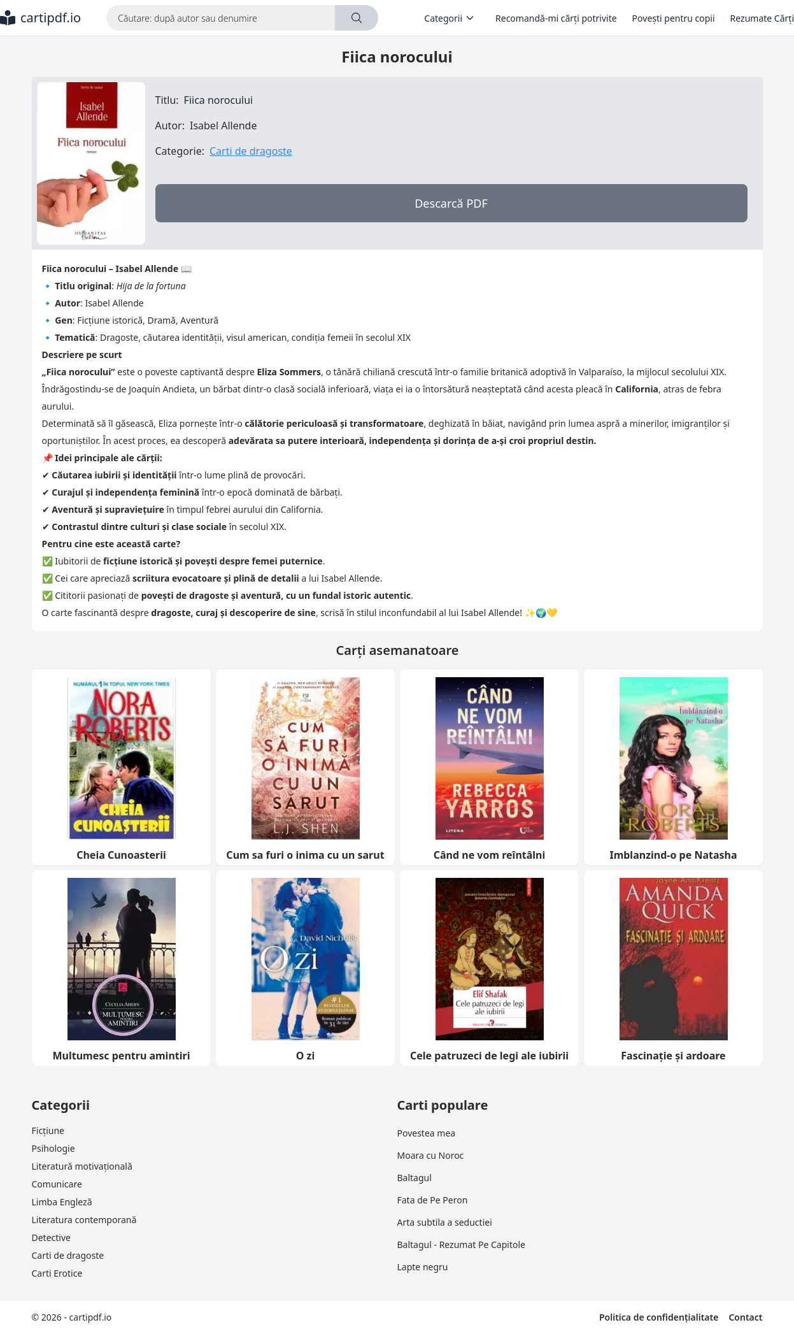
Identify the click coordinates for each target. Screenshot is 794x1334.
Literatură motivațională (82, 1166)
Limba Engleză (62, 1202)
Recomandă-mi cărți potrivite (556, 18)
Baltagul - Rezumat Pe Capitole (461, 1244)
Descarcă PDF (451, 203)
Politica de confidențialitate (658, 1317)
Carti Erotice (57, 1273)
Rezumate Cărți (762, 18)
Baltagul (414, 1178)
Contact (745, 1317)
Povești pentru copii (673, 18)
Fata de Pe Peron (432, 1200)
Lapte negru (422, 1267)
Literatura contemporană (84, 1220)
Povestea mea (426, 1133)
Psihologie (53, 1148)
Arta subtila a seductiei (444, 1222)
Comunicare (57, 1184)
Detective (51, 1237)
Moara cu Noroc (430, 1155)
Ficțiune (48, 1130)
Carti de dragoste (250, 151)
